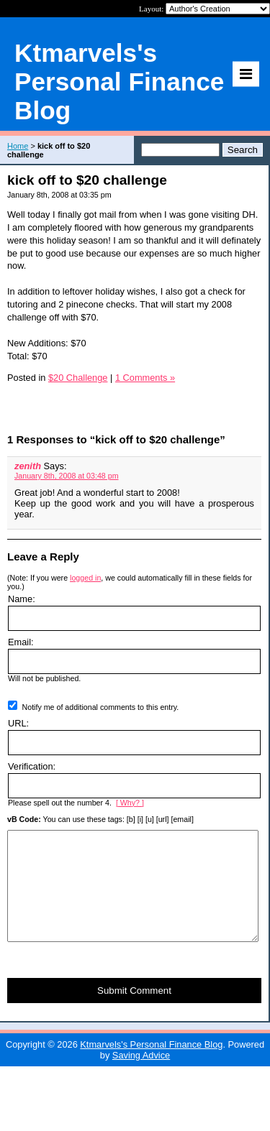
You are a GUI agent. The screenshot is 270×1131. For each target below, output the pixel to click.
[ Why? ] (130, 802)
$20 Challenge (78, 377)
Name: (21, 599)
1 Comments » (145, 377)
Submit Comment (134, 1012)
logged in (85, 577)
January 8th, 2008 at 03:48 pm (66, 475)
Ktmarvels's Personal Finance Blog (151, 1066)
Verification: (31, 766)
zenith (27, 466)
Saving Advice (141, 1076)
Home (17, 146)
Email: (21, 642)
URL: (18, 723)
